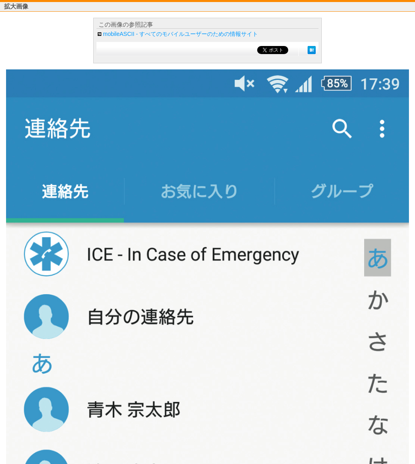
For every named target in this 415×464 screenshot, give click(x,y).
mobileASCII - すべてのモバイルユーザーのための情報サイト (180, 34)
